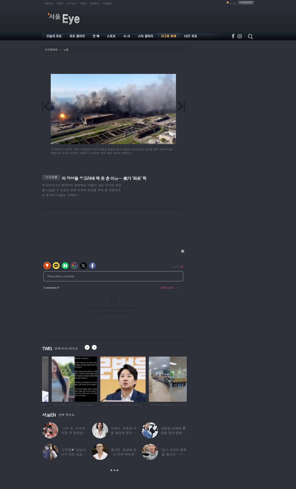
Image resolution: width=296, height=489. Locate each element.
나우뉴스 (71, 3)
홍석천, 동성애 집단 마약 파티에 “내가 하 (123, 454)
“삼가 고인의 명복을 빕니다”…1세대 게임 (173, 454)
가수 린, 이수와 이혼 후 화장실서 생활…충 (74, 432)
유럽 (65, 50)
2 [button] (114, 470)
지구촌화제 (50, 50)
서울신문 (48, 3)
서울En (83, 3)
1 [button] (111, 470)
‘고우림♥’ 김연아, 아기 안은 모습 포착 (74, 454)
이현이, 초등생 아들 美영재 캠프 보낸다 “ (123, 432)
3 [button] (117, 470)
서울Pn (60, 3)
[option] (57, 378)
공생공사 (95, 3)
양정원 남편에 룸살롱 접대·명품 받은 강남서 (173, 432)
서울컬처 (107, 3)
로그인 (232, 3)
